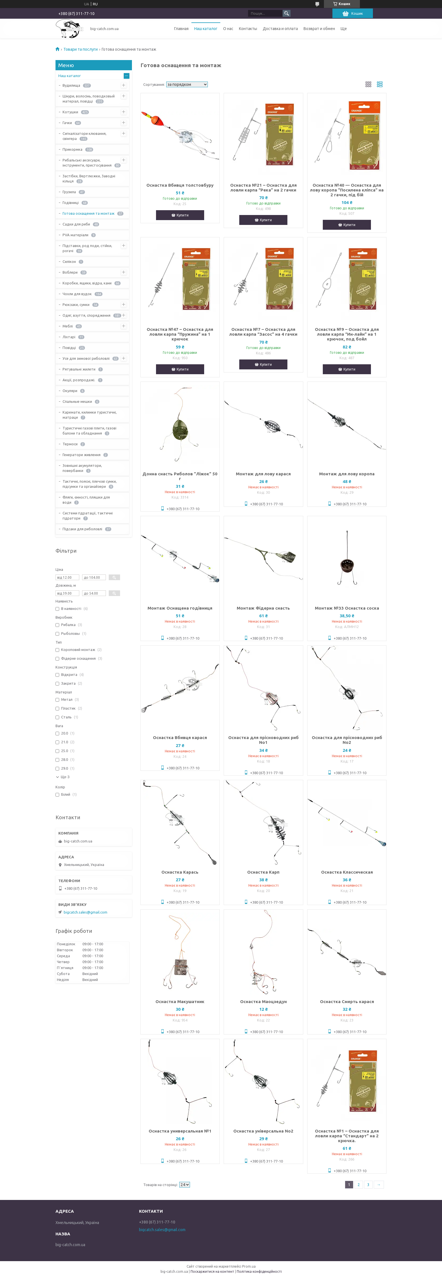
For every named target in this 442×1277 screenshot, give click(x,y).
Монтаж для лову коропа (347, 473)
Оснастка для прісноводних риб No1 (263, 740)
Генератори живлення (82, 455)
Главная (181, 28)
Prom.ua (249, 1266)
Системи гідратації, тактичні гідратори (88, 515)
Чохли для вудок (77, 294)
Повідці (69, 348)
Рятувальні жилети (79, 369)
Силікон (69, 261)
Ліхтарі (69, 337)
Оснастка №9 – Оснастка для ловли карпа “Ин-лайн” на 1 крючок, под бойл (347, 334)
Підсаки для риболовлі (82, 529)
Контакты (248, 28)
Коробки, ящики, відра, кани (87, 283)
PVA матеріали (75, 235)
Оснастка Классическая (347, 872)
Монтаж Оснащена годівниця (180, 608)
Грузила (69, 192)
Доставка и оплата (280, 28)
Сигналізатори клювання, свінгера (84, 136)
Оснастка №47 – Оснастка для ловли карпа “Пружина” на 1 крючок (180, 334)
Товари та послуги (80, 49)
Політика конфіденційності (259, 1271)
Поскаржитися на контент (212, 1271)
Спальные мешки (77, 401)
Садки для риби (76, 224)
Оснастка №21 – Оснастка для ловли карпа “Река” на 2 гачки (263, 187)
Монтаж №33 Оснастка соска (347, 608)
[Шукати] (287, 13)
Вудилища (71, 85)
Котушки (70, 112)
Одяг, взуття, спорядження (86, 315)
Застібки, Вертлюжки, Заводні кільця (89, 178)
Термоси (70, 444)
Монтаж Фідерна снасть (263, 608)
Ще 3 (65, 777)
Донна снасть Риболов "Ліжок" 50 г (179, 476)
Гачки (67, 123)
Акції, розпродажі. (79, 380)
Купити (183, 215)
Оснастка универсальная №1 (180, 1131)
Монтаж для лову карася (263, 473)
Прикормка (72, 149)
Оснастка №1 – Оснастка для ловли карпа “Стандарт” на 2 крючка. (347, 1136)
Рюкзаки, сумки (76, 305)
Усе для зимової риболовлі (86, 358)
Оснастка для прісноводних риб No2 (347, 740)
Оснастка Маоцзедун (263, 1001)
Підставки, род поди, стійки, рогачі (87, 248)
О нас (228, 28)
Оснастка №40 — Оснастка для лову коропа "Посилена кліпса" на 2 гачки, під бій (347, 190)
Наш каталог (205, 28)
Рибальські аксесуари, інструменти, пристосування (87, 162)
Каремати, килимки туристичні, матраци (90, 414)
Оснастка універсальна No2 (263, 1131)
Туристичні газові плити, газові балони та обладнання (89, 430)
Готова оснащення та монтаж (88, 213)
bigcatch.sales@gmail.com (85, 912)
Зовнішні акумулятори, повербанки (82, 468)
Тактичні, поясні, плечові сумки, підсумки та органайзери (90, 483)
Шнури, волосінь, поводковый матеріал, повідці (89, 98)
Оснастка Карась (179, 872)
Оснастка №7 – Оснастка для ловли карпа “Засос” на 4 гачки (263, 332)
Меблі (68, 326)
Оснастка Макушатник (179, 1001)
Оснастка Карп (263, 872)
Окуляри (70, 391)
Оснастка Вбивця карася (180, 737)
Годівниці (71, 203)
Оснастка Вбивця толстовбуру (179, 185)
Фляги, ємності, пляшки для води (86, 499)
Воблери (70, 272)
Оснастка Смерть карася (347, 1001)
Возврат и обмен (319, 28)
